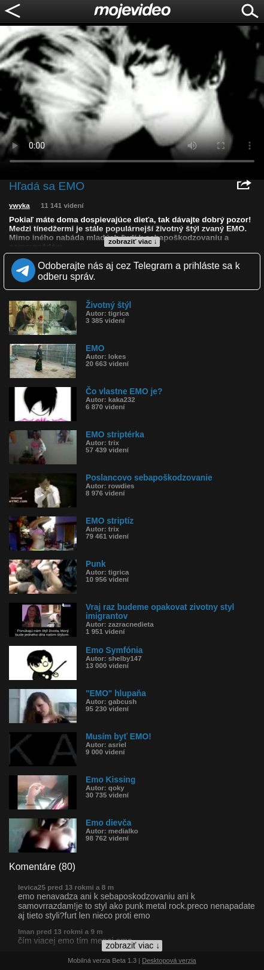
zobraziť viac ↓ (132, 241)
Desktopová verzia (169, 960)
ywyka (19, 205)
